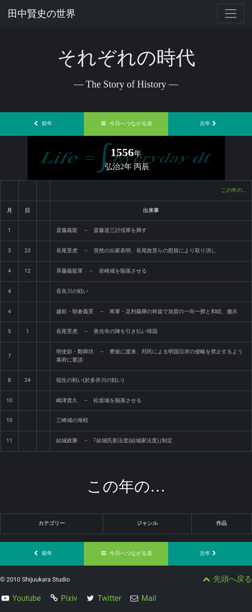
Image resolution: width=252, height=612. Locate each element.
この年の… (233, 190)
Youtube (27, 598)
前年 (42, 123)
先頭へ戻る (226, 578)
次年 (210, 123)
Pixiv (69, 598)
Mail (149, 598)
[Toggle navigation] (230, 13)
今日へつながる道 (126, 123)
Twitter (109, 598)
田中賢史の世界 (42, 13)
